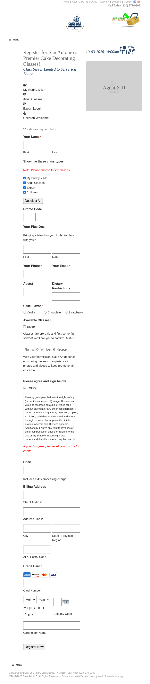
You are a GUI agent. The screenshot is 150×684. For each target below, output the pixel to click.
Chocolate (52, 312)
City (25, 535)
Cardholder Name (34, 632)
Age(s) (28, 283)
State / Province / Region (63, 538)
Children (32, 192)
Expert (31, 187)
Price (27, 462)
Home (66, 1)
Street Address (32, 502)
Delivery (104, 1)
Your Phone (32, 266)
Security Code (63, 613)
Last (55, 152)
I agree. (32, 387)
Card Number (32, 590)
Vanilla (31, 312)
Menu (14, 39)
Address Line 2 (33, 519)
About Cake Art (80, 1)
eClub (94, 1)
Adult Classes (36, 182)
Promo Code (32, 209)
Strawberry (73, 312)
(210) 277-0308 (130, 5)
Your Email (61, 266)
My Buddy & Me (37, 178)
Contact (128, 1)
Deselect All (33, 200)
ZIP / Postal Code (34, 556)
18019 (31, 326)
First (26, 152)
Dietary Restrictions (61, 286)
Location (116, 1)
